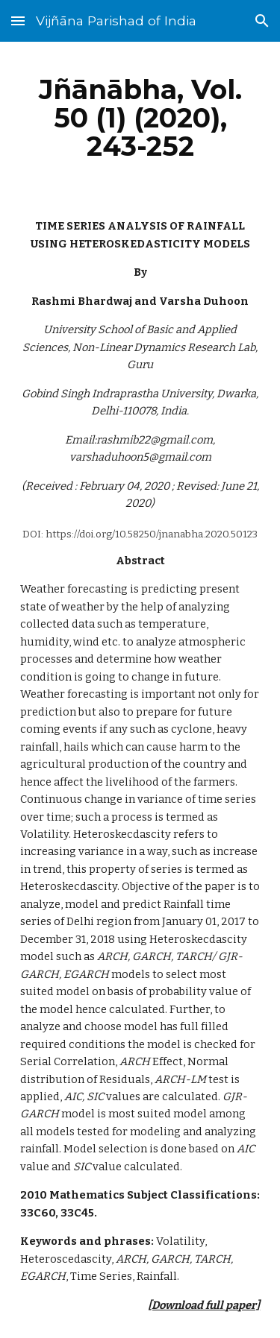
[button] (18, 20)
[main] (140, 118)
